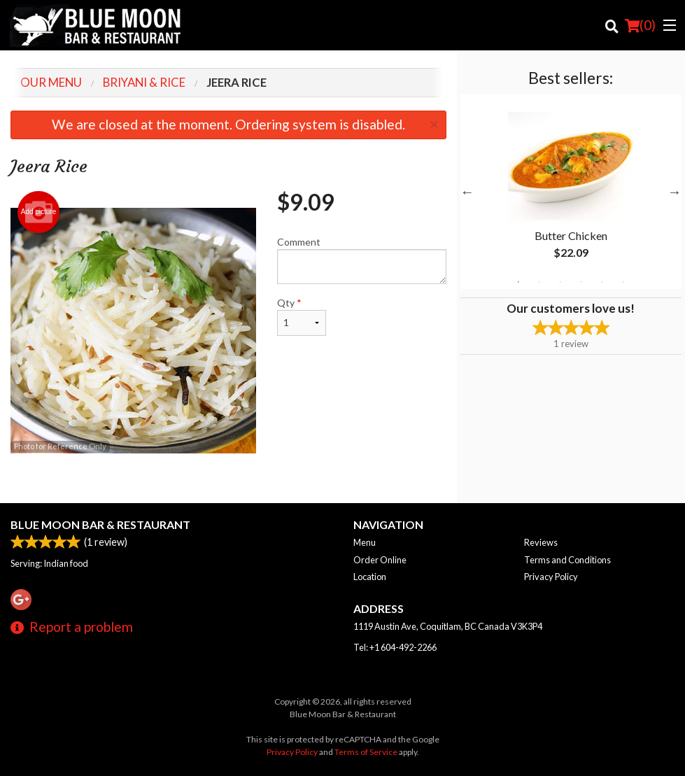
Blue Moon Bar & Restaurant (100, 524)
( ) (640, 25)
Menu (364, 542)
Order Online (380, 559)
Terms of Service (365, 752)
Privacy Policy (551, 576)
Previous (467, 192)
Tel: (395, 647)
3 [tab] (560, 282)
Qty (301, 316)
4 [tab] (581, 282)
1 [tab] (518, 282)
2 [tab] (539, 282)
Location (369, 576)
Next (675, 192)
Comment (361, 260)
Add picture (39, 212)
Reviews (541, 542)
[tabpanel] (571, 191)
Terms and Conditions (567, 559)
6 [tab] (623, 282)
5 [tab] (602, 282)
